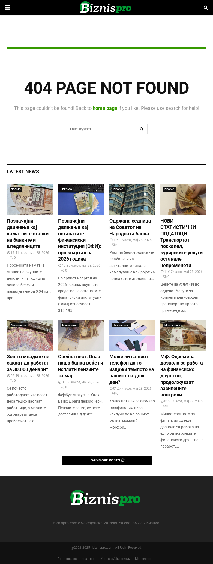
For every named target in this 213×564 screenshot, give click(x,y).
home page (105, 108)
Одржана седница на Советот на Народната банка (130, 227)
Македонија (18, 324)
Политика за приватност (76, 559)
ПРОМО (16, 189)
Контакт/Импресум (115, 559)
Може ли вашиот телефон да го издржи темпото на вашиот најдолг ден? (131, 369)
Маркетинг (143, 559)
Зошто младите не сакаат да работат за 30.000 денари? (28, 363)
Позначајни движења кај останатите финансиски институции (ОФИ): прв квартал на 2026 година (79, 240)
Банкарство (69, 324)
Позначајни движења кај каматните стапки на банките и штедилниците (28, 233)
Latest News (23, 171)
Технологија (121, 324)
